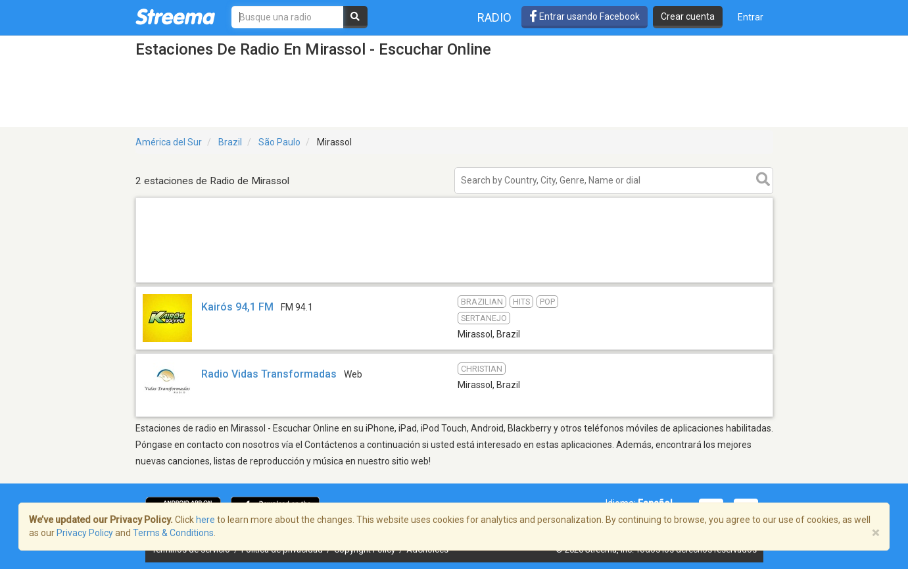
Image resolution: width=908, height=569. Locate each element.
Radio (494, 17)
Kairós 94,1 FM (237, 307)
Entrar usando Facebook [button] (584, 16)
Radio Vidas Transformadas (269, 374)
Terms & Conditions (173, 533)
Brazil (230, 142)
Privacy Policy (85, 533)
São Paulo (279, 142)
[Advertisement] (454, 282)
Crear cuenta (688, 16)
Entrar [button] (750, 17)
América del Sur (168, 142)
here (205, 519)
